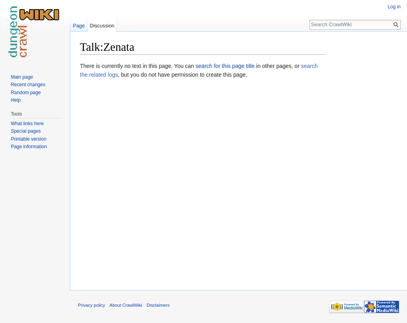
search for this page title (225, 66)
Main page (22, 77)
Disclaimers (158, 305)
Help (16, 100)
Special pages (26, 131)
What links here (27, 123)
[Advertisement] (365, 159)
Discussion (102, 26)
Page (79, 26)
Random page (26, 92)
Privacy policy (91, 305)
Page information (29, 146)
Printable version (28, 139)
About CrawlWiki (126, 305)
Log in (394, 7)
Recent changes (28, 84)
